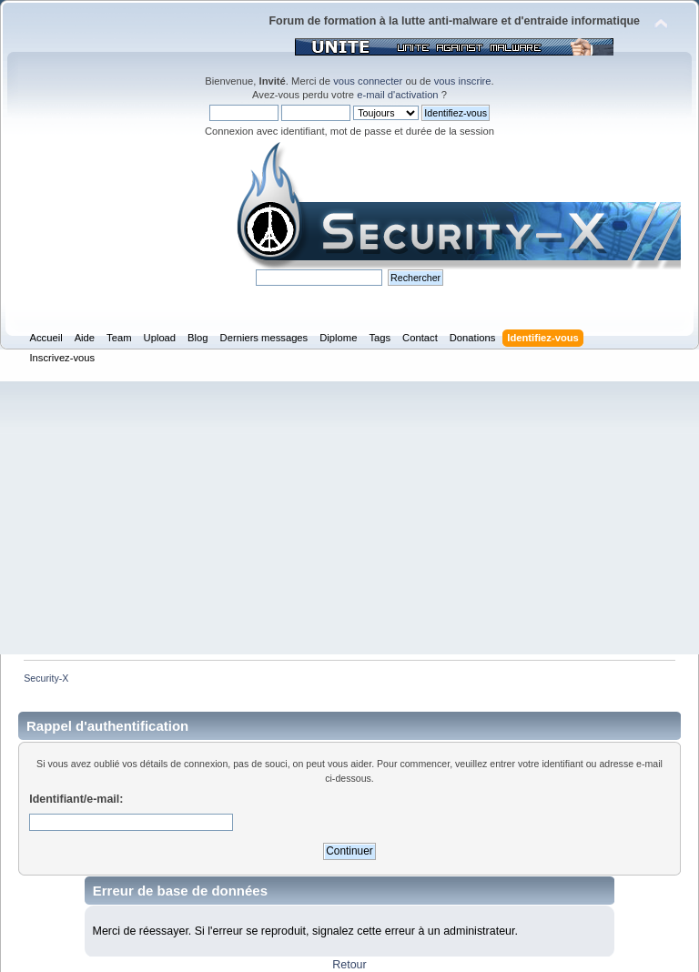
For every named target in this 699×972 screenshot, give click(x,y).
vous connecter (367, 81)
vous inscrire (462, 81)
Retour (349, 964)
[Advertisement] (349, 517)
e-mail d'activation (397, 94)
